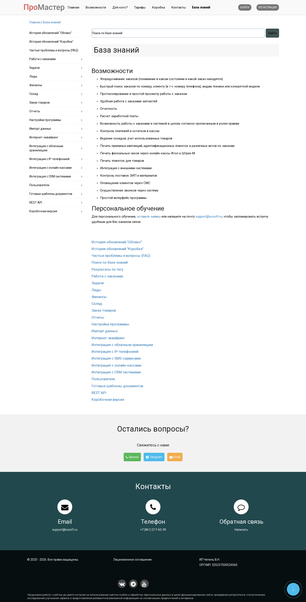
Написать (241, 529)
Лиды (33, 76)
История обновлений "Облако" (50, 33)
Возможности (96, 7)
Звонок (132, 457)
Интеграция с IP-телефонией (49, 159)
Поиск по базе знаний (110, 262)
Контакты (178, 7)
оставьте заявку (149, 216)
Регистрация (268, 7)
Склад (33, 94)
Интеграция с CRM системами (50, 176)
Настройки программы (45, 120)
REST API (35, 202)
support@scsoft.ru (209, 216)
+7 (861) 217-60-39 (153, 529)
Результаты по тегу (107, 269)
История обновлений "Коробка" (51, 41)
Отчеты (34, 111)
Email (174, 457)
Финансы (35, 85)
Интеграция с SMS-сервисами (116, 358)
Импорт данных (40, 128)
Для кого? (120, 7)
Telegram (154, 457)
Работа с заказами (42, 59)
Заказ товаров (39, 102)
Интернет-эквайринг (43, 137)
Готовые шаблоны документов (50, 194)
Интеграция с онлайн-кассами (50, 167)
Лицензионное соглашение (132, 559)
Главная (73, 7)
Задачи (34, 67)
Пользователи (39, 185)
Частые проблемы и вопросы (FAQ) (53, 50)
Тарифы (140, 7)
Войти (244, 7)
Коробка (158, 7)
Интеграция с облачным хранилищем (46, 148)
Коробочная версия (43, 211)
